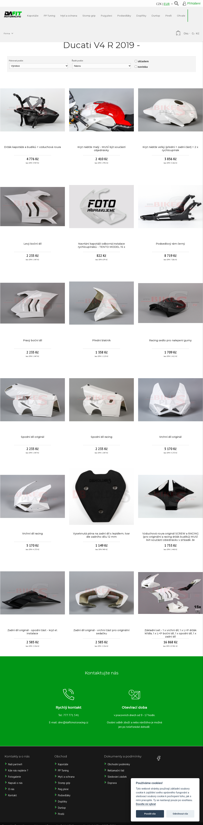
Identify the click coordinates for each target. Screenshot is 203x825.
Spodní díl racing (101, 436)
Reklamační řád (116, 770)
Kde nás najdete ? (18, 770)
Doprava (112, 783)
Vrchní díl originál (170, 436)
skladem (143, 61)
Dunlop (62, 807)
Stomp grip (64, 783)
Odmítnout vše (180, 813)
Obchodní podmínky (119, 764)
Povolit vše (150, 813)
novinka (143, 66)
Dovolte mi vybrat (146, 804)
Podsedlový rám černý (170, 243)
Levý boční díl (32, 243)
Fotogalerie (14, 776)
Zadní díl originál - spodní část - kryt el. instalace (32, 632)
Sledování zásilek (117, 776)
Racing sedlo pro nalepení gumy (170, 340)
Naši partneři (15, 764)
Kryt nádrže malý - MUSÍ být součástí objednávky (101, 148)
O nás (11, 789)
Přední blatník (101, 340)
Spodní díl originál (32, 436)
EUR (167, 4)
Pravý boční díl (32, 340)
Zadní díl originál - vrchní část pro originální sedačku (101, 632)
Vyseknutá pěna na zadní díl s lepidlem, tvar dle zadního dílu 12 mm (101, 535)
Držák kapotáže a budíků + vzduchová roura (32, 147)
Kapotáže (63, 764)
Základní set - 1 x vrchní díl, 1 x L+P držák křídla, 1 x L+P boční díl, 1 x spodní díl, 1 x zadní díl (170, 633)
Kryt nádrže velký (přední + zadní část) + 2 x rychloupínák (170, 148)
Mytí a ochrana (66, 776)
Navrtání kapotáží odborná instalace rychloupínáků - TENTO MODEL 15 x (101, 245)
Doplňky (62, 801)
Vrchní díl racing (32, 533)
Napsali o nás (15, 783)
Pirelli (61, 814)
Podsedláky (64, 795)
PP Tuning (63, 770)
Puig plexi (63, 789)
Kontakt (12, 795)
